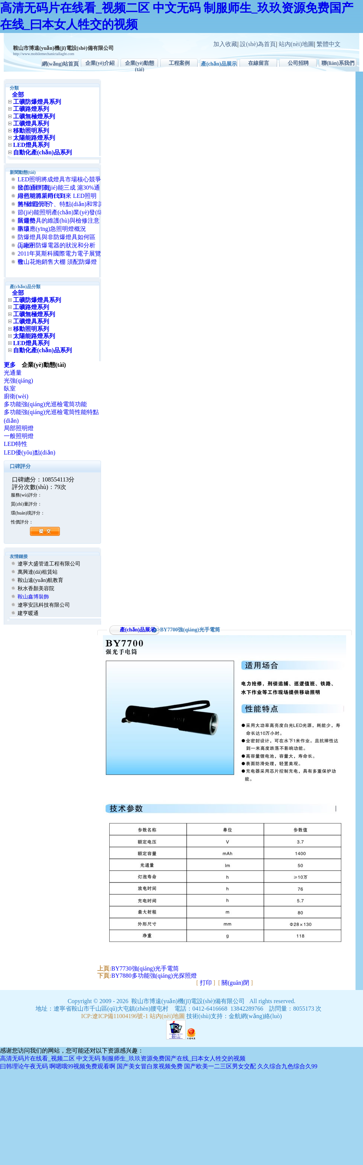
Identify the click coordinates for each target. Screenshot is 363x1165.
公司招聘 (298, 63)
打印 (206, 983)
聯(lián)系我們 (337, 63)
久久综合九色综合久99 (287, 1066)
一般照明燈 (19, 436)
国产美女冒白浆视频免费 (150, 1066)
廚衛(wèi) (16, 396)
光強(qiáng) (18, 380)
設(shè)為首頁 (258, 44)
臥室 (10, 388)
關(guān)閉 (235, 983)
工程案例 (179, 63)
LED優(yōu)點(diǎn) (29, 452)
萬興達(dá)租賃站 (38, 572)
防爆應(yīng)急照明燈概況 (52, 229)
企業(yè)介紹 (100, 63)
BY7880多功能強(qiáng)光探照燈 (153, 975)
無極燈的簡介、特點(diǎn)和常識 (61, 204)
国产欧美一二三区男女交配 (220, 1066)
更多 (13, 365)
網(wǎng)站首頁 (60, 64)
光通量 (13, 372)
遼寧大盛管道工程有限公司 (49, 564)
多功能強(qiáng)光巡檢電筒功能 (45, 404)
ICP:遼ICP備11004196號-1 (114, 1016)
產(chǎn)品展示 (219, 64)
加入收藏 (225, 44)
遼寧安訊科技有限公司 (44, 605)
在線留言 (258, 63)
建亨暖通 (28, 613)
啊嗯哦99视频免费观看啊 (82, 1066)
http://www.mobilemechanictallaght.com (43, 54)
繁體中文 (329, 44)
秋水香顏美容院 (36, 588)
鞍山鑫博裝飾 (33, 597)
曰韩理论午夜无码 (24, 1066)
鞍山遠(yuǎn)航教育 (40, 580)
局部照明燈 (19, 428)
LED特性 (15, 444)
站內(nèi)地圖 (296, 44)
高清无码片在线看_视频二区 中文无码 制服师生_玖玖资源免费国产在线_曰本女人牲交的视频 (122, 1058)
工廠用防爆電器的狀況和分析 (56, 245)
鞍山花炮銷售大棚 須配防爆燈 (57, 262)
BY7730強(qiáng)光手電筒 (145, 968)
